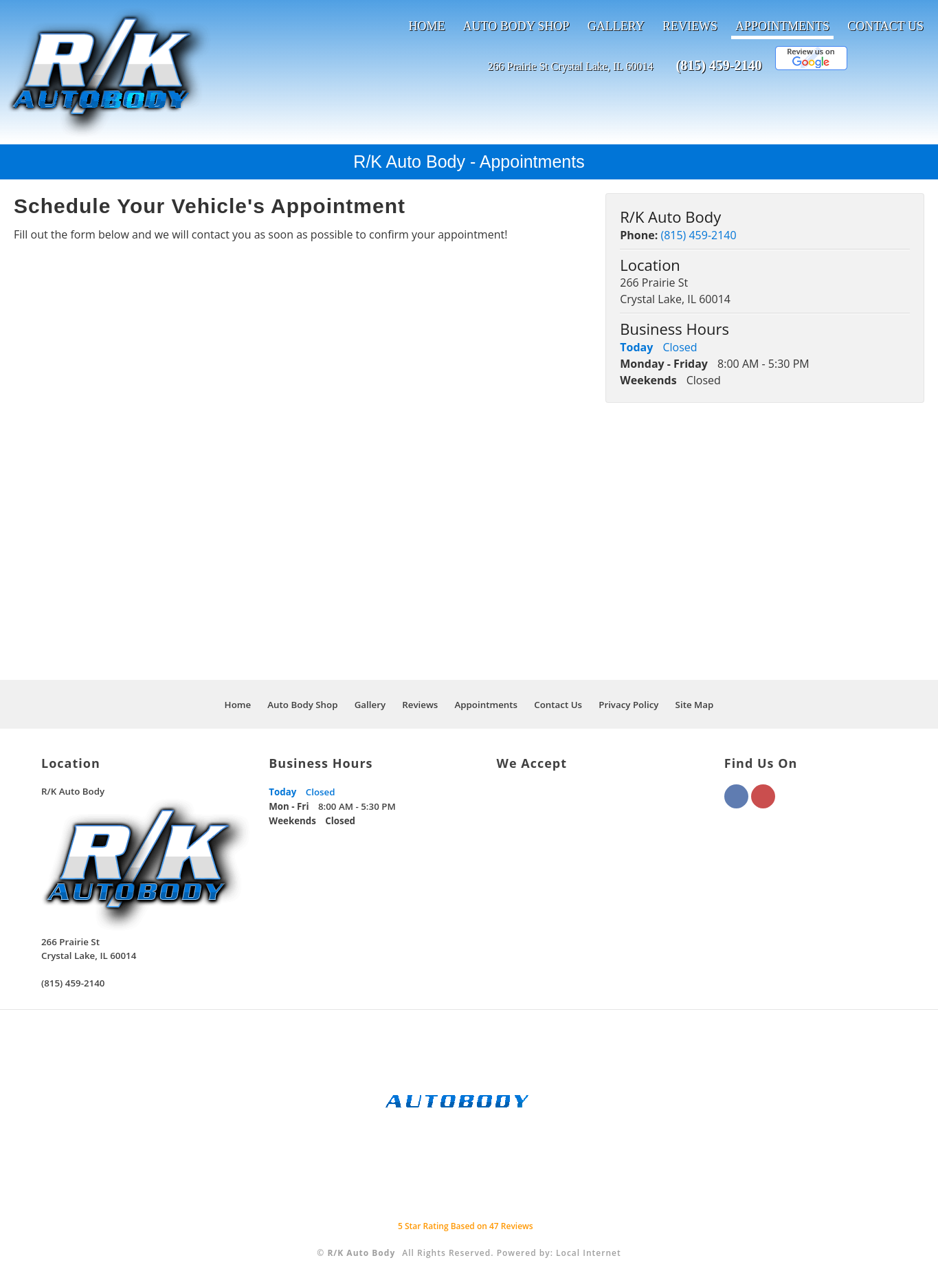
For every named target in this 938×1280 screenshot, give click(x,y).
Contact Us (885, 26)
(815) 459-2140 (718, 65)
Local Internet (588, 1253)
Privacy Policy (628, 704)
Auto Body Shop (516, 26)
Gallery (616, 26)
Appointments (782, 26)
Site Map (694, 704)
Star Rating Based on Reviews (465, 1226)
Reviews (689, 26)
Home (426, 26)
